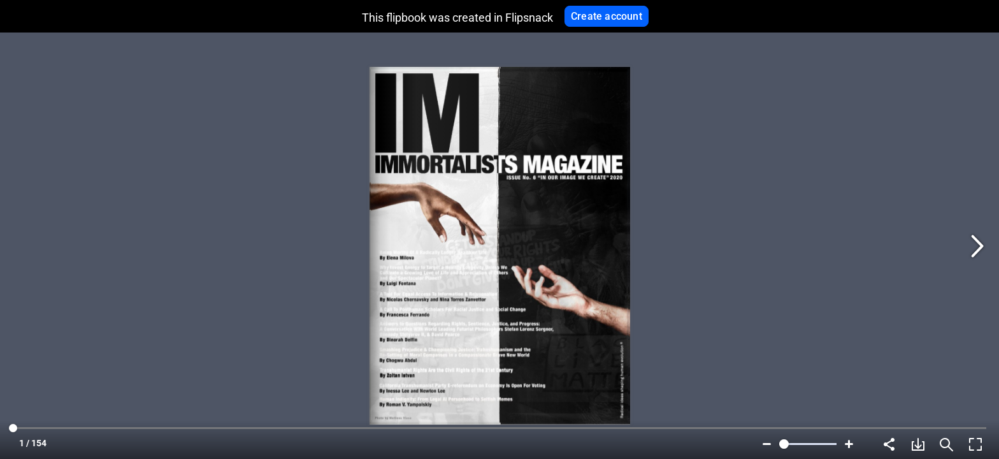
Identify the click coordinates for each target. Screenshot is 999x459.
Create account (606, 16)
